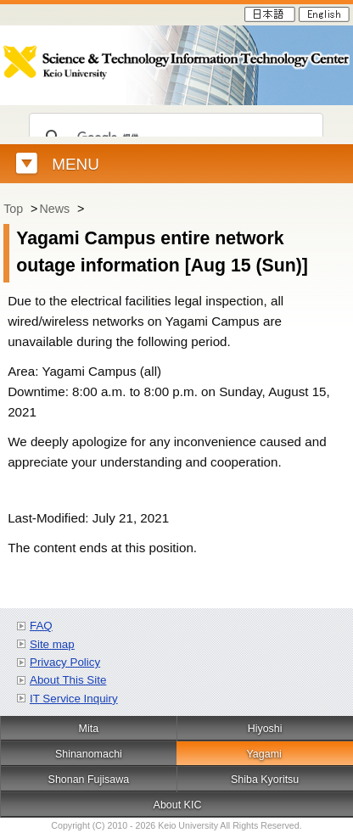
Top (13, 208)
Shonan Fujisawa (89, 779)
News (54, 208)
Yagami (263, 754)
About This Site (68, 680)
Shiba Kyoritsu (265, 779)
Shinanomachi (88, 754)
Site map (52, 644)
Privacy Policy (65, 662)
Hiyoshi (265, 729)
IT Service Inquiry (74, 698)
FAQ (41, 625)
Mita (89, 729)
